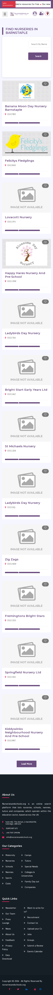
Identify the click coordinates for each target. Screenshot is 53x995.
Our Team (10, 913)
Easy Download (7, 957)
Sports (9, 878)
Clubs (8, 883)
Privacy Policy (7, 947)
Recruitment (33, 917)
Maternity (10, 855)
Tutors (28, 861)
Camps (28, 855)
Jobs (29, 934)
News (8, 928)
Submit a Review (35, 945)
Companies (30, 887)
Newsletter (11, 908)
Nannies (9, 872)
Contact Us (32, 923)
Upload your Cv (34, 928)
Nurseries (10, 861)
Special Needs (31, 866)
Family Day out (32, 881)
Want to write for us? (34, 910)
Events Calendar (35, 951)
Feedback (10, 940)
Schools (9, 866)
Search (38, 56)
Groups (30, 940)
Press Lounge (6, 921)
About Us (10, 934)
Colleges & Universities (28, 874)
